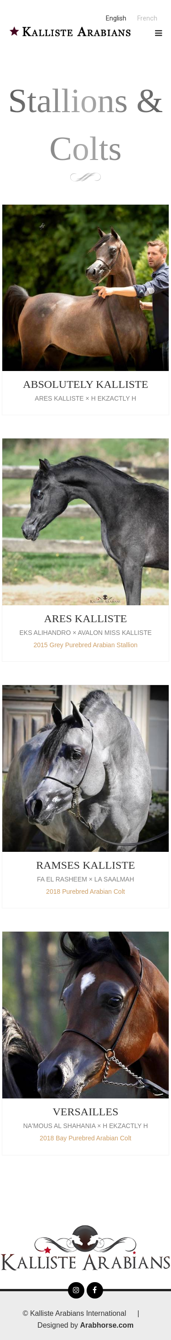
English (116, 18)
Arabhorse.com (107, 1325)
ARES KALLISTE (85, 618)
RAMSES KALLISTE (85, 865)
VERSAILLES (86, 1112)
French (147, 18)
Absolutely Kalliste (85, 384)
